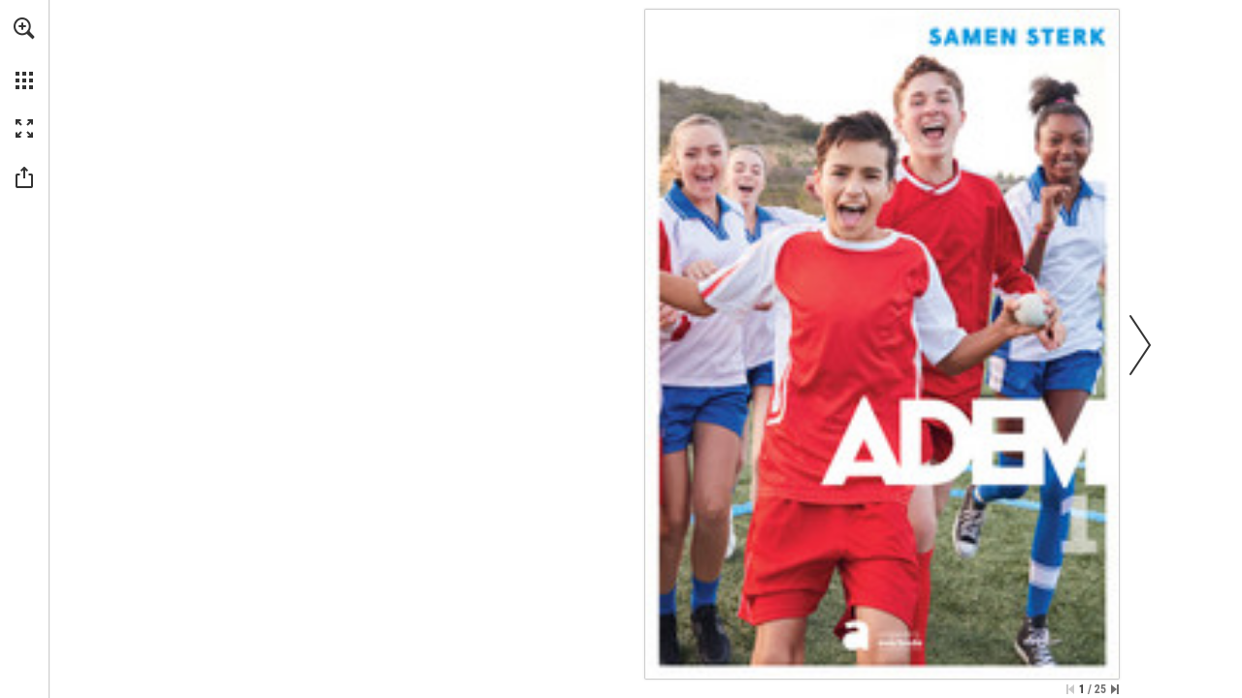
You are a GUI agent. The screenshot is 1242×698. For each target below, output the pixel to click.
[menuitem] (24, 53)
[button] (24, 28)
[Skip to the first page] (1070, 689)
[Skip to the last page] (1115, 689)
